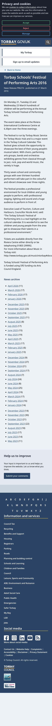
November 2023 (16, 415)
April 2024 (13, 392)
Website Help (22, 649)
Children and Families (14, 568)
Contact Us (9, 649)
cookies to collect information (22, 7)
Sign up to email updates (26, 61)
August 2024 (14, 374)
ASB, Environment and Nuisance (19, 583)
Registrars (9, 543)
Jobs (6, 622)
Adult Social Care (12, 593)
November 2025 (16, 308)
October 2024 (15, 366)
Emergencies (10, 603)
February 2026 (15, 294)
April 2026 (13, 285)
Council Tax (9, 523)
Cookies (9, 655)
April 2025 (13, 339)
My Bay (7, 613)
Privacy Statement (38, 652)
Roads (7, 553)
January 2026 (14, 298)
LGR (6, 617)
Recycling (8, 528)
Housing (8, 538)
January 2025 (14, 352)
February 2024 (15, 400)
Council (7, 573)
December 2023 (16, 410)
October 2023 (15, 419)
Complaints (36, 649)
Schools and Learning (14, 563)
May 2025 (13, 334)
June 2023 (13, 436)
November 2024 (16, 361)
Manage (28, 34)
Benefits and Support (14, 533)
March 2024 (14, 396)
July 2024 (12, 379)
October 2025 (15, 313)
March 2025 (14, 343)
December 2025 (16, 304)
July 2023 (12, 432)
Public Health (10, 598)
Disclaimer (23, 652)
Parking (7, 548)
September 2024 (16, 370)
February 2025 (15, 347)
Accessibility (10, 652)
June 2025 (13, 330)
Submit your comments (17, 476)
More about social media (15, 642)
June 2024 (13, 383)
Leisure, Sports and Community (19, 578)
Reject (26, 28)
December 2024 (16, 357)
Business (8, 588)
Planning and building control (18, 558)
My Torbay (26, 52)
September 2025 (16, 317)
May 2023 (13, 441)
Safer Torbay (10, 608)
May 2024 (13, 387)
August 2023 (14, 428)
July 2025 (12, 326)
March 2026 (14, 290)
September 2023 (16, 423)
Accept (26, 23)
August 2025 (14, 321)
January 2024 (14, 405)
